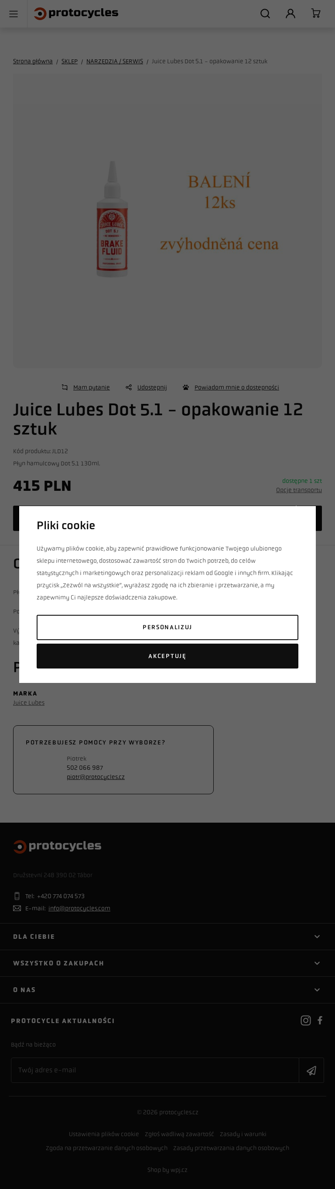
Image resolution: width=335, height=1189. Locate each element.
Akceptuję (167, 656)
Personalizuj (167, 627)
